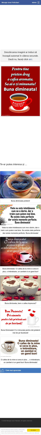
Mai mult (37, 433)
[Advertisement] (20, 27)
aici (30, 59)
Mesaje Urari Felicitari (10, 2)
